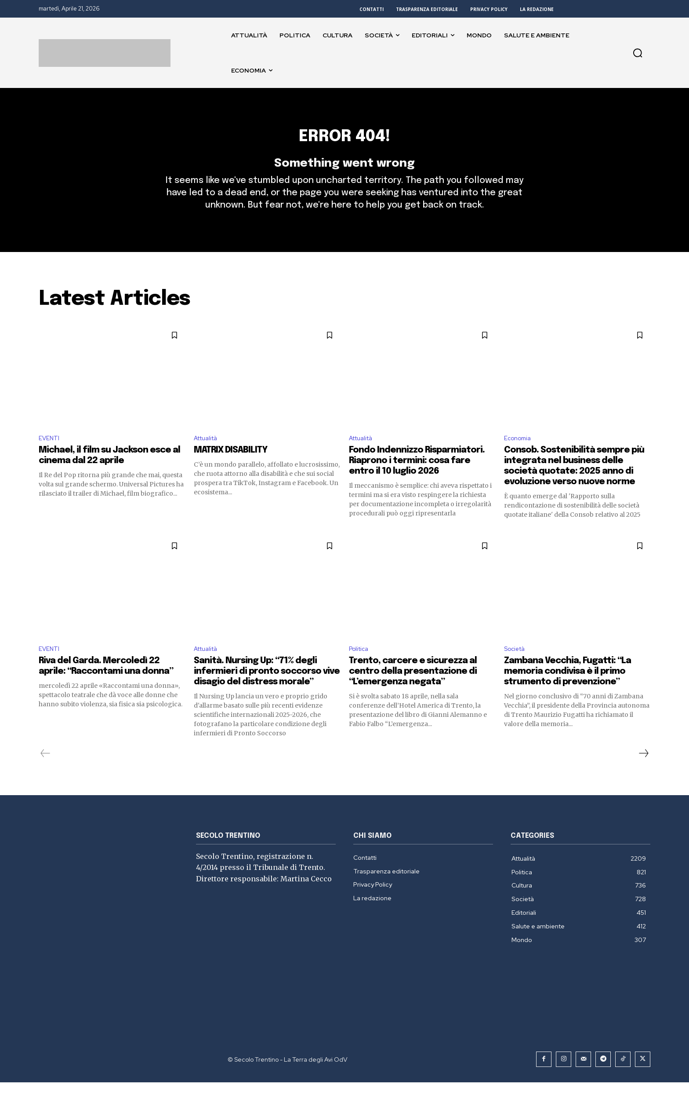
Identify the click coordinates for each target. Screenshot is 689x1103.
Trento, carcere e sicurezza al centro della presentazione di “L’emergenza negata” (413, 692)
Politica (360, 669)
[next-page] (643, 774)
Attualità (208, 456)
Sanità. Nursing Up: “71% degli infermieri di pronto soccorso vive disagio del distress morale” (267, 692)
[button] (637, 53)
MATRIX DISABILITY (230, 469)
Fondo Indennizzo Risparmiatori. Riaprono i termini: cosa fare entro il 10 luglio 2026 (417, 479)
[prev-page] (45, 774)
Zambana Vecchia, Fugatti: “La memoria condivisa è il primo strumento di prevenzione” (567, 692)
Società (516, 669)
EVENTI (50, 456)
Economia (519, 456)
